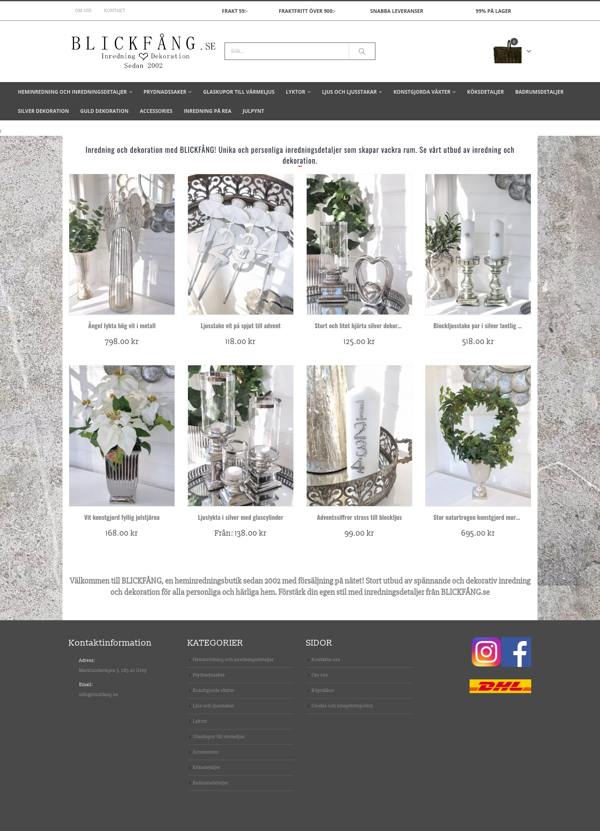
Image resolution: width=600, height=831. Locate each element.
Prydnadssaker (165, 91)
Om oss (83, 10)
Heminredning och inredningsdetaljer (72, 91)
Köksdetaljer (485, 91)
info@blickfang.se (98, 694)
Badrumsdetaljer (539, 91)
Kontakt (114, 10)
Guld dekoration (104, 111)
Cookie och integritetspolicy (342, 706)
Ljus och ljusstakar (349, 91)
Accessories (156, 111)
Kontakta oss (326, 659)
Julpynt (253, 111)
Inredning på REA (207, 111)
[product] (122, 244)
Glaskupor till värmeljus (239, 91)
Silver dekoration (43, 111)
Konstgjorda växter (421, 91)
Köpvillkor (323, 690)
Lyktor (295, 91)
